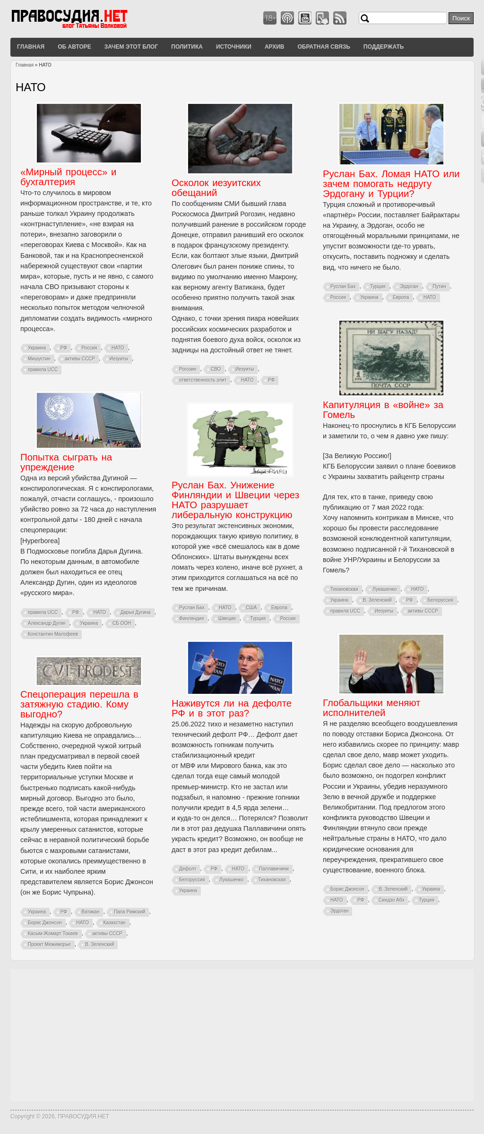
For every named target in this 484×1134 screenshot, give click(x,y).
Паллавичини (274, 868)
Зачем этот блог (131, 46)
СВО (216, 369)
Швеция (227, 618)
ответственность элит (202, 380)
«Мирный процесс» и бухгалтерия (68, 177)
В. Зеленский (377, 600)
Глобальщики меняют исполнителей (371, 708)
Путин (439, 286)
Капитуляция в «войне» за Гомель (383, 410)
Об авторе (74, 46)
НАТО (118, 347)
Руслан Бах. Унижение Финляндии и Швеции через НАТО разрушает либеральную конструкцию (235, 500)
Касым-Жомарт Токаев (53, 933)
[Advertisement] (242, 1035)
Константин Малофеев (53, 634)
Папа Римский (129, 911)
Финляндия (191, 618)
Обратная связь (323, 46)
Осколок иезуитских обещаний (216, 188)
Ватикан (91, 911)
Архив (275, 46)
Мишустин (39, 358)
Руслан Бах (342, 286)
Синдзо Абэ (391, 900)
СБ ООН (121, 623)
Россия (89, 347)
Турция (378, 286)
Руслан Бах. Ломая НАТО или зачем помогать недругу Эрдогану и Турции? (391, 184)
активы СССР (80, 358)
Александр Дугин (47, 623)
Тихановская (344, 589)
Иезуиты (119, 358)
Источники (233, 46)
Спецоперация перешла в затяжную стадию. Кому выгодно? (79, 704)
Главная (30, 46)
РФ (63, 347)
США (251, 607)
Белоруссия (440, 600)
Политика (187, 46)
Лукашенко (384, 589)
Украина (37, 347)
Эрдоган (409, 286)
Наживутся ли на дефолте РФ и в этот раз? (232, 708)
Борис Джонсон (347, 889)
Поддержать (383, 46)
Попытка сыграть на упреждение (66, 462)
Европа (401, 297)
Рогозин (187, 369)
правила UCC (43, 369)
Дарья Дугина (136, 612)
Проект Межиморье (49, 944)
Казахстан (115, 922)
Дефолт (187, 868)
